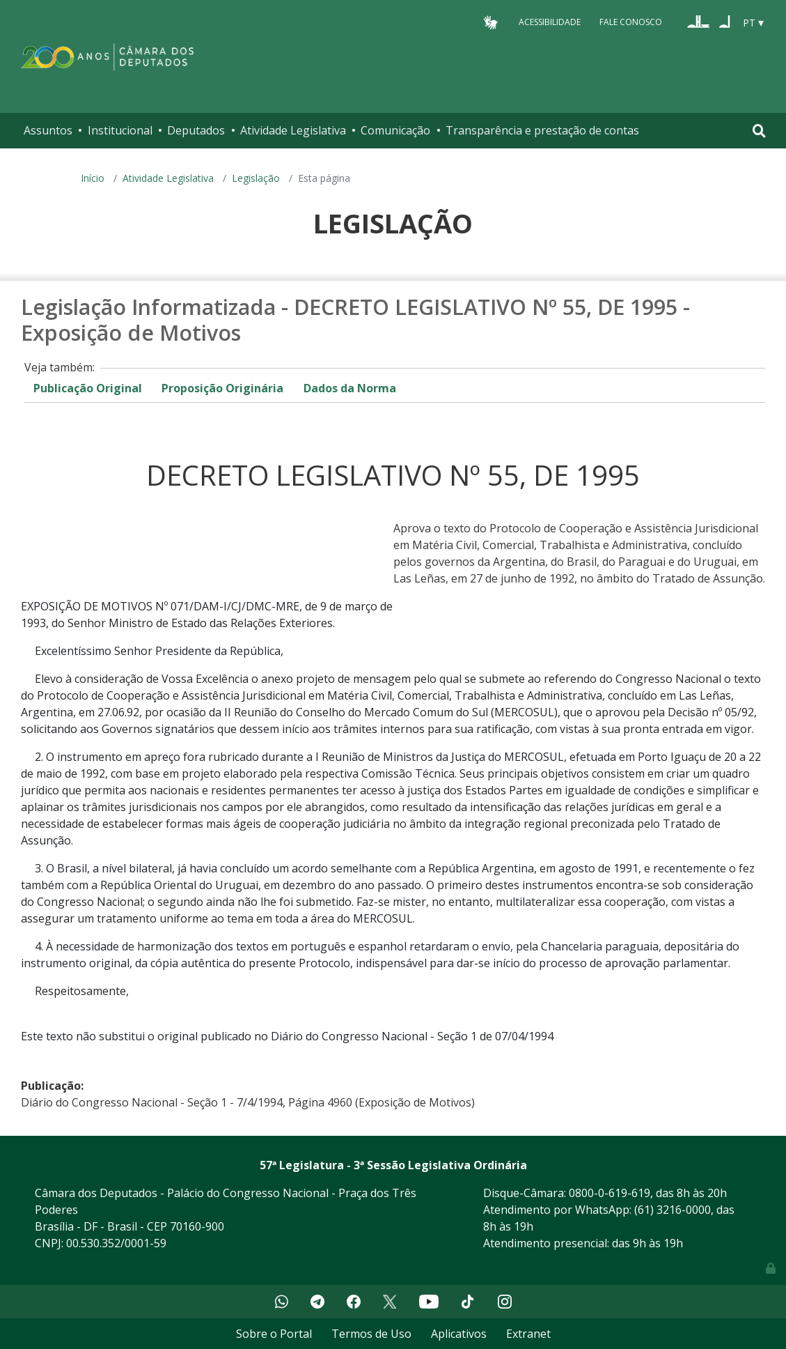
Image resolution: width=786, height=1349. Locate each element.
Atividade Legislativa (293, 130)
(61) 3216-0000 (672, 1209)
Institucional (120, 130)
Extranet (528, 1333)
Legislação (256, 178)
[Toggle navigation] (759, 131)
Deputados (196, 130)
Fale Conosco (630, 22)
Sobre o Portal (274, 1333)
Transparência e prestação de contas (542, 130)
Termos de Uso (371, 1333)
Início (92, 178)
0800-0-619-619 (609, 1193)
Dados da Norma (350, 388)
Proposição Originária (222, 388)
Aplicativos (459, 1333)
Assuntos (48, 130)
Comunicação (395, 130)
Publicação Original (87, 388)
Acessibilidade (550, 22)
